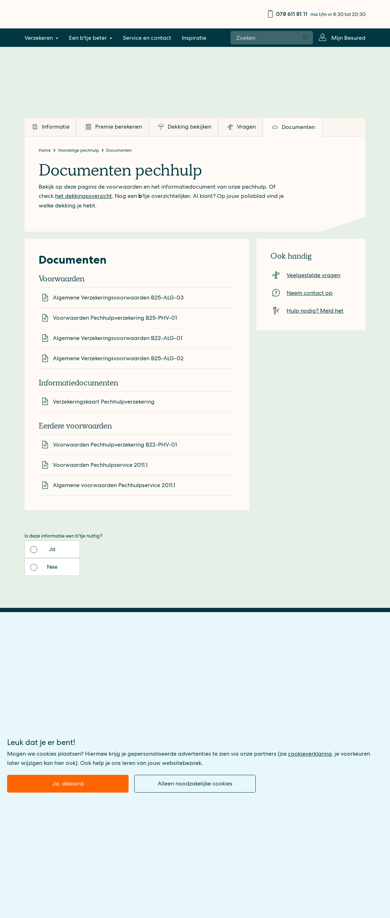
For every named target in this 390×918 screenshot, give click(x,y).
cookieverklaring (310, 753)
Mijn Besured (348, 38)
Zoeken (305, 37)
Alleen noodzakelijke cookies (195, 783)
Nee (107, 549)
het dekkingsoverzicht (83, 196)
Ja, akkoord (68, 783)
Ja (52, 549)
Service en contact (147, 38)
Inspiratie (194, 38)
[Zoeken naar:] (264, 37)
